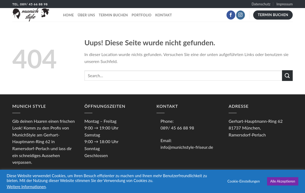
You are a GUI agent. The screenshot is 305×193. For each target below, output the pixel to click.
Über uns (86, 15)
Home (68, 15)
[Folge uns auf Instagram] (240, 15)
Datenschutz (261, 4)
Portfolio (142, 15)
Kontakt (163, 15)
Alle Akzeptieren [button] (282, 181)
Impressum (284, 4)
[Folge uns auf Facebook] (230, 15)
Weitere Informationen (26, 186)
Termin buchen (113, 15)
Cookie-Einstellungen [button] (244, 181)
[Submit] (287, 75)
